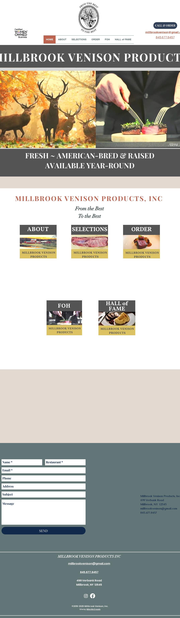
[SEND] (44, 530)
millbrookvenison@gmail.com (158, 508)
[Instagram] (85, 595)
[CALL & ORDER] (165, 25)
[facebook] (92, 595)
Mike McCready (93, 609)
